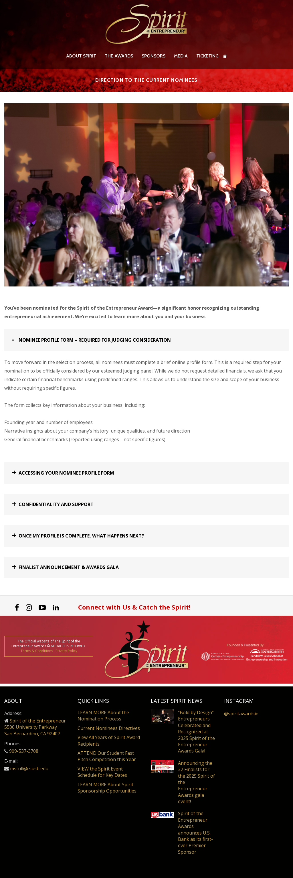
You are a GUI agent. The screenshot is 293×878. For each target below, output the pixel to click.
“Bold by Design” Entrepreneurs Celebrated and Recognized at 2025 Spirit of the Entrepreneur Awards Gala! (196, 731)
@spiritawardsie (241, 713)
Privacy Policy (66, 653)
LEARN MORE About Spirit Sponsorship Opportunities (107, 787)
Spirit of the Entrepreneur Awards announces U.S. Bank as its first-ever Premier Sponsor (195, 832)
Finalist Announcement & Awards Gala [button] (69, 570)
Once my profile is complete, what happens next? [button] (81, 538)
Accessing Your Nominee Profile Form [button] (66, 476)
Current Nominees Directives (109, 728)
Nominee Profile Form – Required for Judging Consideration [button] (95, 343)
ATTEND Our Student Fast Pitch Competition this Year (107, 756)
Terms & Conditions (37, 653)
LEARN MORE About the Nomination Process (103, 715)
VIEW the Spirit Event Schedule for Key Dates (102, 772)
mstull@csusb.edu (29, 768)
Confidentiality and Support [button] (56, 507)
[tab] (146, 343)
